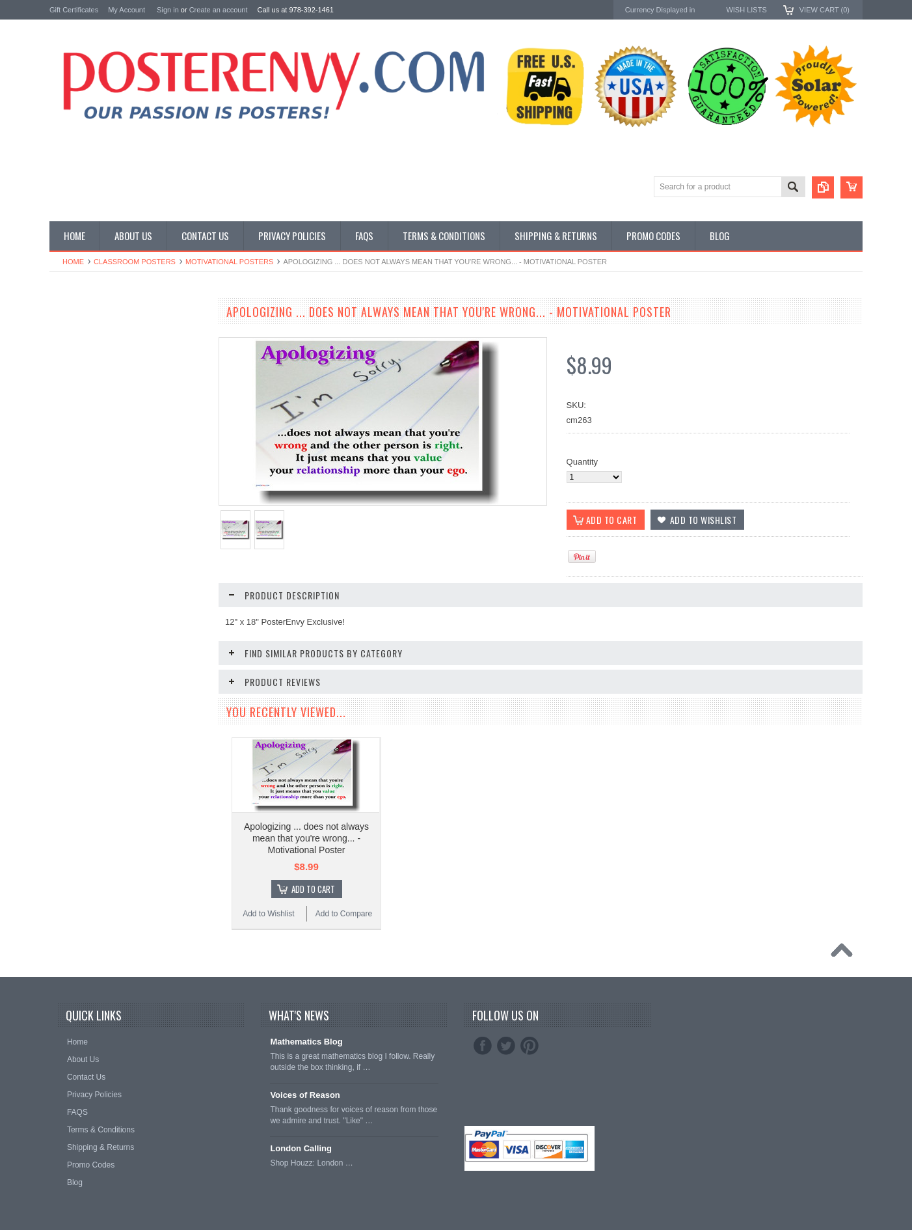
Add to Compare (343, 913)
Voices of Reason (305, 1095)
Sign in (168, 10)
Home (73, 262)
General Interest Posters (95, 352)
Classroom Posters (135, 262)
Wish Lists (746, 10)
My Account (126, 10)
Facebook (483, 1046)
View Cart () (824, 10)
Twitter (506, 1046)
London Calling (301, 1148)
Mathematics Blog (306, 1041)
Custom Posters (79, 341)
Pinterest (529, 1046)
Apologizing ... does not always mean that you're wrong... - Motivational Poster (306, 838)
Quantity (582, 462)
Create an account (218, 10)
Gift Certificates (73, 10)
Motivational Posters (229, 262)
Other (60, 363)
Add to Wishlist (268, 913)
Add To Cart (313, 888)
